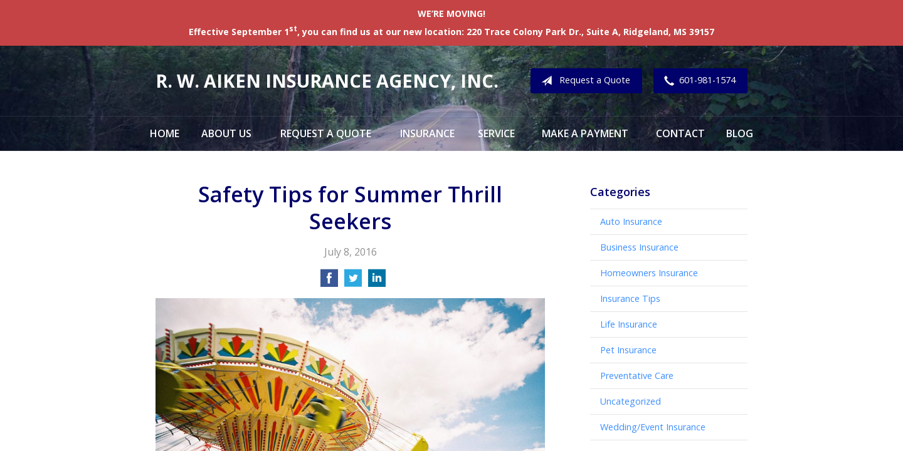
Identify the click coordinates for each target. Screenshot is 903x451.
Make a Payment (585, 133)
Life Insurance (628, 324)
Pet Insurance (628, 350)
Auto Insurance (631, 221)
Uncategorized (630, 401)
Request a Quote (583, 80)
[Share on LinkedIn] (377, 282)
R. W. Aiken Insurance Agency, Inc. (327, 80)
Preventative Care (636, 375)
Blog (739, 133)
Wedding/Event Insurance (652, 427)
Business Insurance (639, 247)
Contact (680, 133)
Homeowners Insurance (649, 273)
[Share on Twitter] (353, 282)
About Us (226, 133)
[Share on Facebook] (329, 282)
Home (164, 133)
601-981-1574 (697, 80)
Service (496, 133)
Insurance (427, 133)
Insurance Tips (630, 298)
